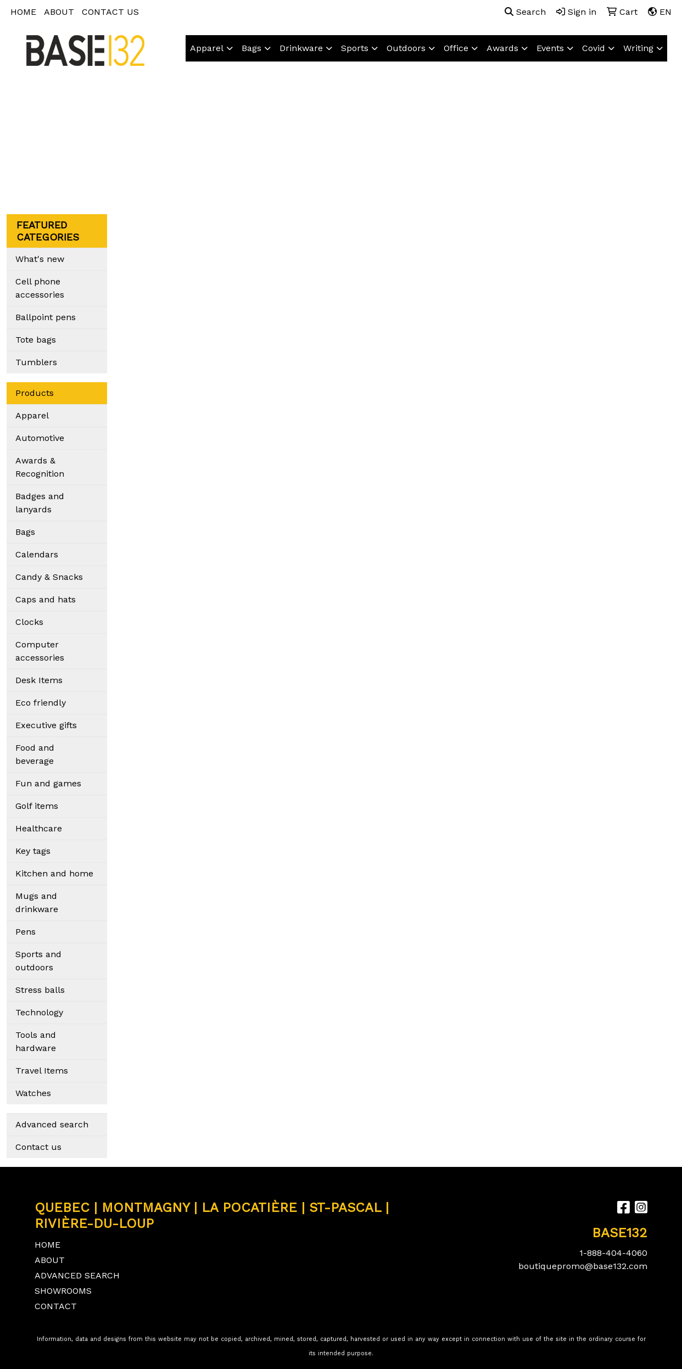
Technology (39, 1012)
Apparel (206, 48)
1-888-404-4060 (613, 1253)
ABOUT (59, 12)
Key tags (33, 851)
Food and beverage (34, 754)
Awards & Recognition (39, 467)
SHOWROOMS (63, 1291)
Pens (25, 931)
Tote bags (35, 339)
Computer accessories (39, 651)
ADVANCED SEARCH (77, 1275)
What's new (39, 259)
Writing (638, 48)
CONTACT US (110, 12)
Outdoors (406, 48)
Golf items (36, 806)
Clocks (29, 622)
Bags (251, 48)
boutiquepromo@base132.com (582, 1266)
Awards (502, 48)
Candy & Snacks (49, 577)
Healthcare (38, 828)
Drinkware (301, 48)
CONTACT (56, 1306)
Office (456, 48)
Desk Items (39, 680)
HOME (23, 12)
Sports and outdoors (38, 961)
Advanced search (51, 1124)
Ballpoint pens (45, 317)
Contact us (38, 1147)
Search (525, 12)
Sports (354, 48)
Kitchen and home (54, 873)
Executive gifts (46, 725)
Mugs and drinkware (36, 902)
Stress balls (40, 990)
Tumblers (36, 362)
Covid (593, 48)
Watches (33, 1093)
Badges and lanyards (39, 503)
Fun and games (48, 783)
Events (550, 48)
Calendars (36, 554)
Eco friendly (40, 702)
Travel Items (41, 1070)
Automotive (39, 438)
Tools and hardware (35, 1041)
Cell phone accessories (39, 288)
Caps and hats (45, 599)
